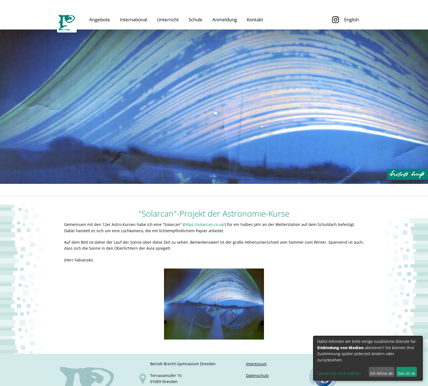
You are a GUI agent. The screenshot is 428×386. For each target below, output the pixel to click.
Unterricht (168, 19)
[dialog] (368, 358)
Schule (196, 19)
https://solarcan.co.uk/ (204, 224)
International (133, 19)
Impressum (256, 363)
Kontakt (255, 19)
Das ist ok (406, 373)
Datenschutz (257, 375)
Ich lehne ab (381, 373)
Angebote (99, 19)
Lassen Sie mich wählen (339, 373)
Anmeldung (224, 19)
